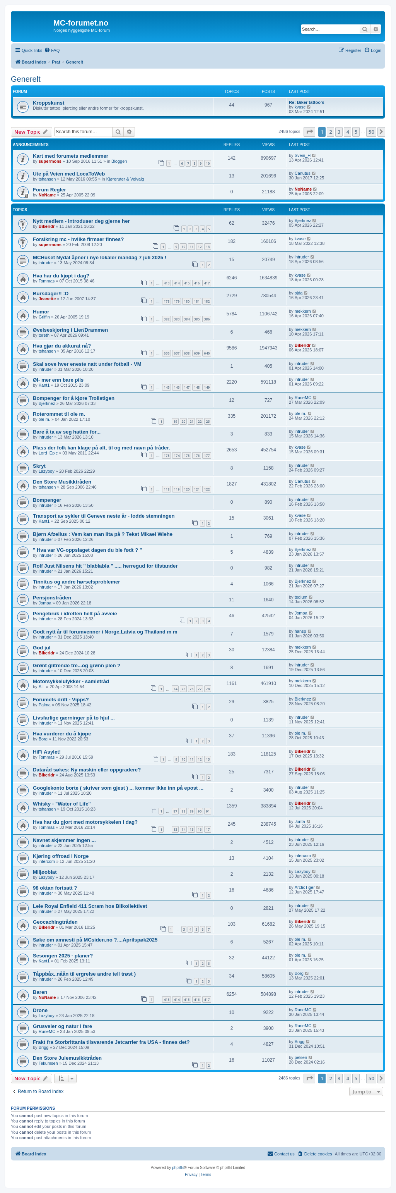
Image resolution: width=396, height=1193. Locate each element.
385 (197, 319)
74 (175, 688)
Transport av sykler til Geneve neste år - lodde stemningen (103, 516)
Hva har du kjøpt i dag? (61, 276)
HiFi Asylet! (47, 752)
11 (191, 246)
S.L (42, 686)
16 (199, 829)
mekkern (303, 311)
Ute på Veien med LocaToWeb (69, 174)
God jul (41, 648)
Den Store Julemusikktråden (67, 1058)
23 (208, 421)
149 (207, 387)
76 (191, 688)
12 (199, 246)
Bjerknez (303, 220)
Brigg (44, 1047)
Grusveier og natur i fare (62, 1026)
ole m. (44, 419)
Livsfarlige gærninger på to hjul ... (74, 718)
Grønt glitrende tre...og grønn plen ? (76, 665)
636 (166, 353)
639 (197, 353)
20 (183, 421)
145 (166, 387)
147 (186, 387)
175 (186, 455)
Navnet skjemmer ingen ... (64, 840)
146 (176, 387)
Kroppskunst (48, 103)
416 (197, 283)
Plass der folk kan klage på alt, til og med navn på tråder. (101, 448)
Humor (41, 312)
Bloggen (119, 161)
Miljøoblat (45, 872)
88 (183, 811)
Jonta (300, 821)
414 (176, 283)
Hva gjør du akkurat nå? (62, 346)
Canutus (303, 173)
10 (208, 163)
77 (199, 688)
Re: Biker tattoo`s (306, 102)
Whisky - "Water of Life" (62, 804)
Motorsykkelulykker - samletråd (71, 681)
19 (175, 421)
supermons (50, 161)
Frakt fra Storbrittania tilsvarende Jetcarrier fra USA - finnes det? (111, 1042)
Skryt (39, 466)
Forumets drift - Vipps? (61, 699)
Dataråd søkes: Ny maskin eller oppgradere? (87, 770)
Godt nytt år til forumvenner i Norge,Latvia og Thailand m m (105, 632)
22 (199, 421)
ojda (299, 293)
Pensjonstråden (52, 598)
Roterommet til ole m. (59, 414)
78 (208, 688)
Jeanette (47, 298)
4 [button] (347, 131)
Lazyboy (47, 471)
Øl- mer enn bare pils (58, 380)
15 (191, 829)
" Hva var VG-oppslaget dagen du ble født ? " (87, 550)
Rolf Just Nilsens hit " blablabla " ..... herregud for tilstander (105, 566)
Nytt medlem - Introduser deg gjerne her (81, 221)
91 (208, 811)
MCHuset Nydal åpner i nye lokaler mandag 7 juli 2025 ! (99, 257)
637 (176, 353)
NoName (47, 195)
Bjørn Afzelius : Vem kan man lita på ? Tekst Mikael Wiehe (102, 534)
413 (166, 283)
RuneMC (303, 397)
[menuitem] (52, 50)
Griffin (44, 317)
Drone (40, 1010)
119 (176, 489)
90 (199, 811)
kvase (300, 107)
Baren (40, 992)
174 (176, 455)
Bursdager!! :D (50, 293)
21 (191, 421)
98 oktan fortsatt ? (55, 888)
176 (197, 455)
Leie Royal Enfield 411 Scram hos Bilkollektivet (90, 906)
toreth (44, 335)
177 (207, 455)
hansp (300, 631)
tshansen (47, 179)
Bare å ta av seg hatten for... (67, 432)
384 (186, 319)
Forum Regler (49, 190)
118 (166, 489)
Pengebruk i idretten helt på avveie (75, 613)
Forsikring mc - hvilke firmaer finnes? (78, 239)
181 (197, 301)
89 (191, 811)
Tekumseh (48, 1063)
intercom (47, 861)
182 (207, 301)
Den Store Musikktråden (62, 482)
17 (208, 829)
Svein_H (303, 155)
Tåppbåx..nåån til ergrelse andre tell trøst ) (84, 974)
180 (186, 301)
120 (186, 489)
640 (207, 353)
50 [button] (371, 131)
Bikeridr (47, 226)
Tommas (47, 281)
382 (166, 319)
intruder (46, 262)
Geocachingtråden (55, 922)
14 (183, 829)
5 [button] (356, 131)
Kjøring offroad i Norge (61, 856)
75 (183, 688)
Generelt (26, 79)
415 (186, 283)
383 (176, 319)
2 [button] (330, 131)
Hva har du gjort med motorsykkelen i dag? (85, 822)
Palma (45, 704)
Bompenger (47, 500)
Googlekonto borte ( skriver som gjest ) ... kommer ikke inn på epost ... (118, 788)
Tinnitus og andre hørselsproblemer (76, 582)
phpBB (178, 1167)
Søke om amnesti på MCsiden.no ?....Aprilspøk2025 (95, 940)
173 (166, 455)
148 (197, 387)
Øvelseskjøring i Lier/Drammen (70, 330)
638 (186, 353)
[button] (309, 131)
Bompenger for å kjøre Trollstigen (73, 398)
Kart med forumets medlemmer (70, 156)
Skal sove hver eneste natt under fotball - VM (87, 364)
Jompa (45, 603)
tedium (301, 597)
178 (166, 301)
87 (175, 811)
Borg (43, 739)
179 (176, 301)
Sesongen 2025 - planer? (63, 956)
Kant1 (44, 385)
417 (207, 283)
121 (197, 489)
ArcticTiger (305, 887)
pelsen (301, 1057)
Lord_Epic (48, 453)
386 (207, 319)
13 (208, 246)
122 (207, 489)
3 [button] (339, 131)
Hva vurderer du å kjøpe (62, 734)
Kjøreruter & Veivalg (125, 179)
